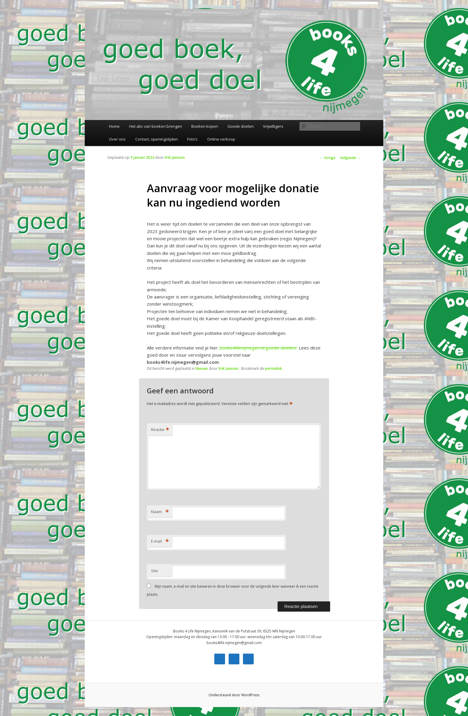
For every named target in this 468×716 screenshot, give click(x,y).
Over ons (117, 139)
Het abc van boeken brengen (155, 126)
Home (114, 126)
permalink (274, 368)
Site (154, 570)
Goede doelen (240, 126)
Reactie (160, 429)
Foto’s (192, 139)
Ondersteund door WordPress (234, 694)
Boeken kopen (204, 126)
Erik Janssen (175, 157)
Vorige (327, 157)
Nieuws (201, 368)
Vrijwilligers (273, 126)
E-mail (160, 541)
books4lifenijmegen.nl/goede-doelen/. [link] (259, 348)
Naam (160, 511)
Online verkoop (221, 139)
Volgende (350, 157)
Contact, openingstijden (156, 139)
